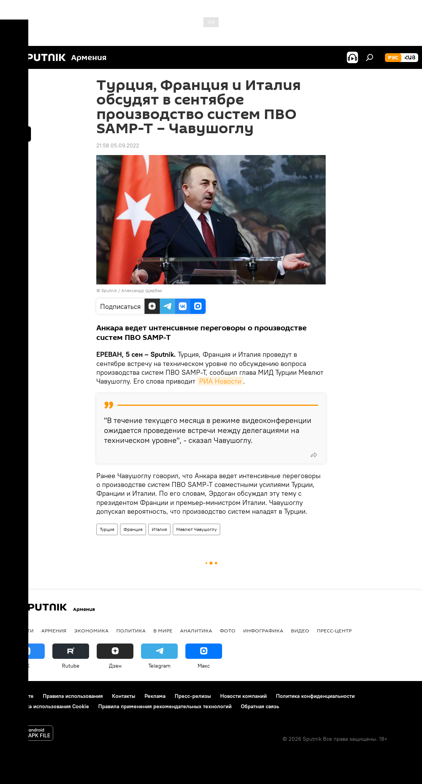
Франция (133, 529)
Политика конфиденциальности (315, 696)
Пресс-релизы (193, 696)
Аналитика (196, 630)
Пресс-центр (334, 630)
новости (21, 630)
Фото (227, 630)
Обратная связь (260, 706)
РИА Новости (220, 381)
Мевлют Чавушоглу (196, 529)
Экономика (91, 630)
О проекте (21, 696)
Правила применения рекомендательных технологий (165, 706)
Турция (107, 529)
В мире (162, 630)
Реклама (155, 696)
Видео (300, 630)
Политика (131, 630)
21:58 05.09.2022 (117, 145)
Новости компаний (243, 696)
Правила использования (73, 696)
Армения (54, 630)
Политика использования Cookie (48, 706)
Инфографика (263, 630)
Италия (159, 529)
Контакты (123, 696)
